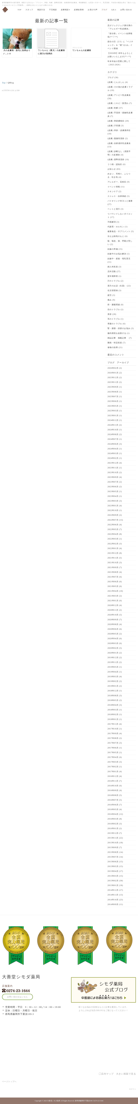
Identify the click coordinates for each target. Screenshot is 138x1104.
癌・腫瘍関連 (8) (115, 305)
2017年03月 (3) (115, 762)
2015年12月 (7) (115, 833)
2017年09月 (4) (115, 733)
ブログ (104, 10)
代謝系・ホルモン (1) (118, 227)
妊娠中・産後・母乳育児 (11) (119, 260)
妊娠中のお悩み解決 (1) (119, 254)
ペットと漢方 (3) (115, 209)
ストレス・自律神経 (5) (119, 196)
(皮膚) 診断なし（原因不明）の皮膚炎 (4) (119, 153)
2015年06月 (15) (115, 862)
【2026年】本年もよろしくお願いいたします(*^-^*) (120, 55)
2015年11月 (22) (115, 838)
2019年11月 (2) (115, 662)
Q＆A (113, 10)
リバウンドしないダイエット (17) (120, 215)
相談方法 (41, 10)
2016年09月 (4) (115, 790)
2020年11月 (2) (115, 610)
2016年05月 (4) (115, 809)
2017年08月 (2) (115, 738)
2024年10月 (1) (115, 430)
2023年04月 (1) (115, 496)
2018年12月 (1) (115, 691)
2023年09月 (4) (115, 477)
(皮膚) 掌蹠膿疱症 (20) (118, 121)
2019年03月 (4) (115, 677)
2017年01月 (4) (115, 772)
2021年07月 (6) (115, 577)
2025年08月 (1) (115, 392)
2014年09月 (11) (115, 904)
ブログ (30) (113, 77)
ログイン (132, 1089)
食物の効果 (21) (115, 347)
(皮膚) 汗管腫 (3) (116, 126)
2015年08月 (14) (115, 852)
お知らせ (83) (114, 169)
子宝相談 (53, 10)
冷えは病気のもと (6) (118, 236)
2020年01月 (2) (115, 653)
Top (4, 83)
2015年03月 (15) (115, 876)
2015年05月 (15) (115, 866)
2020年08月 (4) (115, 624)
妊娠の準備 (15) (115, 249)
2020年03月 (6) (115, 643)
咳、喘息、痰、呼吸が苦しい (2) (120, 242)
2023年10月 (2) (115, 472)
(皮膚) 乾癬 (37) (115, 108)
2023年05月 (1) (115, 491)
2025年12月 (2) (115, 377)
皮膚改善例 (79, 10)
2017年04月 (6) (115, 757)
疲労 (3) (111, 295)
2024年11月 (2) (115, 425)
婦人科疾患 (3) (114, 267)
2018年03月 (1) (115, 710)
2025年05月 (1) (115, 406)
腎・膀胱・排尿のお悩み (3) (121, 328)
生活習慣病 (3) (114, 290)
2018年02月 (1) (115, 714)
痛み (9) (111, 300)
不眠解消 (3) (113, 222)
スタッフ (29, 10)
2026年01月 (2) (115, 373)
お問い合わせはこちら (17, 997)
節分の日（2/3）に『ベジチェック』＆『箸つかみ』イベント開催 (120, 45)
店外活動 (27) (114, 271)
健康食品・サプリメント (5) (121, 231)
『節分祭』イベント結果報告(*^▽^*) (120, 35)
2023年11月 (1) (115, 468)
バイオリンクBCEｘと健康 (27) (120, 202)
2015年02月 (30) (115, 881)
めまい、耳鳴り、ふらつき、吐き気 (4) (119, 175)
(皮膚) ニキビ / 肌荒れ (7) (120, 103)
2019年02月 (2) (115, 681)
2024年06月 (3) (115, 444)
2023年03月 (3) (115, 501)
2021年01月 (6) (115, 601)
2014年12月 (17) (115, 890)
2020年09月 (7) (115, 620)
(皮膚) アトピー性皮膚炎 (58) (119, 97)
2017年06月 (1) (115, 748)
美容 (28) (112, 314)
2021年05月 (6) (115, 586)
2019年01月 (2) (115, 686)
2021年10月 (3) (115, 563)
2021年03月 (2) (115, 596)
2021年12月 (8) (115, 553)
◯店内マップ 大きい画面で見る (117, 1074)
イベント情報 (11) (116, 187)
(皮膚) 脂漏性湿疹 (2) (118, 138)
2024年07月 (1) (115, 439)
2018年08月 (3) (115, 696)
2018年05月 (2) (115, 700)
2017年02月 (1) (115, 767)
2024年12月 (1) (115, 420)
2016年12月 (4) (115, 776)
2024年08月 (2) (115, 434)
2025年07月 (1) (115, 397)
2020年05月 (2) (115, 634)
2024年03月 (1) (115, 453)
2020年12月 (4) (115, 605)
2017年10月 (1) (115, 729)
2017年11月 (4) (115, 724)
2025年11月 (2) (115, 382)
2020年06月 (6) (115, 629)
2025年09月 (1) (115, 387)
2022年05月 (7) (115, 529)
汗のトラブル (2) (115, 281)
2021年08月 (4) (115, 572)
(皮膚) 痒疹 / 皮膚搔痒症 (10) (119, 132)
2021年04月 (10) (115, 591)
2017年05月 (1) (115, 753)
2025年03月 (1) (115, 411)
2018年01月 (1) (115, 719)
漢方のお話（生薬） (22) (119, 286)
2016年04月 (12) (115, 814)
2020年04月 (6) (115, 639)
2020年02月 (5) (115, 648)
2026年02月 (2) (115, 368)
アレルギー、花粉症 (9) (119, 182)
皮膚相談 (65, 10)
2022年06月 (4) (115, 525)
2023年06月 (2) (115, 487)
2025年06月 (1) (115, 401)
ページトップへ (9, 1082)
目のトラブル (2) (115, 310)
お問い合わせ (126, 10)
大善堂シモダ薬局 (53, 1101)
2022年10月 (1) (115, 510)
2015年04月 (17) (115, 871)
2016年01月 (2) (115, 828)
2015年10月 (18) (115, 843)
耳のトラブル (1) (115, 319)
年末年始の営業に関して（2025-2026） (119, 63)
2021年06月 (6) (115, 582)
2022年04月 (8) (115, 534)
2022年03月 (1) (115, 539)
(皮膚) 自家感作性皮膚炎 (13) (119, 145)
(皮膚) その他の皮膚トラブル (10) (120, 88)
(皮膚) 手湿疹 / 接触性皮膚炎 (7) (120, 114)
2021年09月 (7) (115, 567)
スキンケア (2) (114, 191)
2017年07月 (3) (115, 743)
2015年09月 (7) (115, 847)
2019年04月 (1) (115, 672)
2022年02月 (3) (115, 544)
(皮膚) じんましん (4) (118, 82)
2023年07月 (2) (115, 482)
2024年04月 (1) (115, 449)
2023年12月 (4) (115, 463)
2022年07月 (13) (115, 520)
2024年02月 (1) (115, 458)
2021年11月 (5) (115, 558)
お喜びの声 (92, 10)
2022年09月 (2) (115, 515)
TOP (19, 10)
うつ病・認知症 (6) (116, 164)
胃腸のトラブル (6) (116, 324)
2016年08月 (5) (115, 795)
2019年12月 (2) (115, 658)
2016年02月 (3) (115, 824)
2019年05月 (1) (115, 667)
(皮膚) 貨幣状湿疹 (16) (118, 160)
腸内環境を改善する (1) (119, 333)
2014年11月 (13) (115, 895)
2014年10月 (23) (115, 900)
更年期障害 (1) (114, 276)
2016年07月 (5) (115, 800)
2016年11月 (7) (115, 781)
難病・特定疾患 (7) (116, 343)
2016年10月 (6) (115, 786)
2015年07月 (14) (115, 857)
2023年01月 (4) (115, 506)
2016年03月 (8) (115, 819)
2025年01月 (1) (115, 416)
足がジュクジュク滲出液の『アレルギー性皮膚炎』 (120, 27)
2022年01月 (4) (115, 548)
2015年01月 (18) (115, 885)
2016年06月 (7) (115, 805)
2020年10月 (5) (115, 615)
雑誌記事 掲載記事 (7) (120, 338)
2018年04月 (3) (115, 705)
